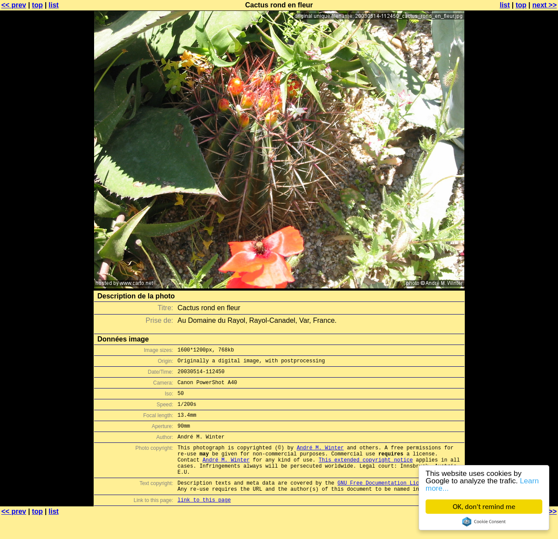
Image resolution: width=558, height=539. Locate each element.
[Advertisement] (523, 215)
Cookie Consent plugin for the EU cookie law (484, 521)
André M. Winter (320, 460)
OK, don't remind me (484, 506)
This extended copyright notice (366, 475)
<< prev (13, 5)
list (54, 5)
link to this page (204, 522)
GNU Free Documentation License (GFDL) (395, 502)
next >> (544, 5)
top (37, 5)
